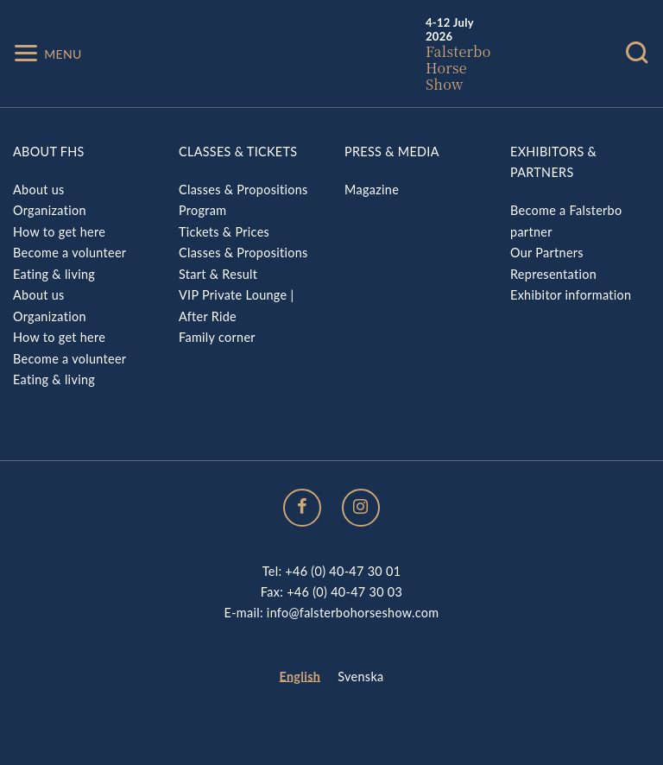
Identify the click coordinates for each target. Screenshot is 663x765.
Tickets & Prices (224, 231)
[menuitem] (300, 677)
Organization (49, 210)
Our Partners (547, 252)
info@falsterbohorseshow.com (353, 612)
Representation (553, 274)
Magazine (371, 189)
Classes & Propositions (243, 189)
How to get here (59, 231)
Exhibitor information (570, 295)
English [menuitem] (300, 676)
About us (39, 189)
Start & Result (218, 274)
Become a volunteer (69, 252)
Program (202, 210)
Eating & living (54, 274)
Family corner (217, 337)
